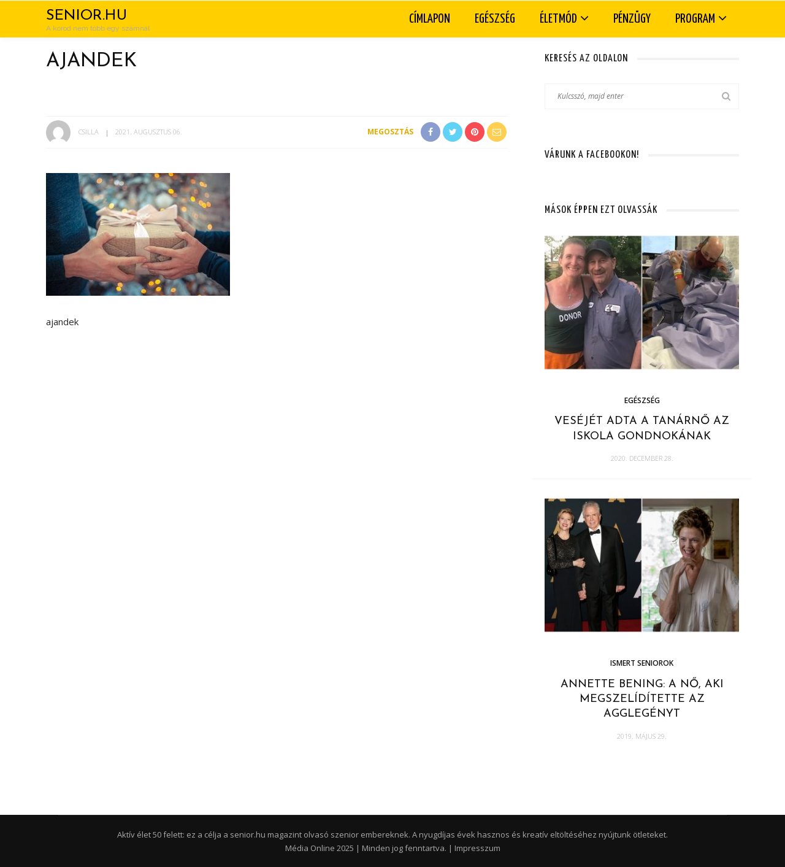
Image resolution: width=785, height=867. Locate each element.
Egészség (495, 19)
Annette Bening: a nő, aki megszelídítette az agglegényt (642, 699)
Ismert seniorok (641, 663)
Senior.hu (86, 16)
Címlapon (429, 19)
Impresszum (477, 848)
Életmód (558, 19)
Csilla (88, 131)
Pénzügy (632, 19)
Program (695, 19)
